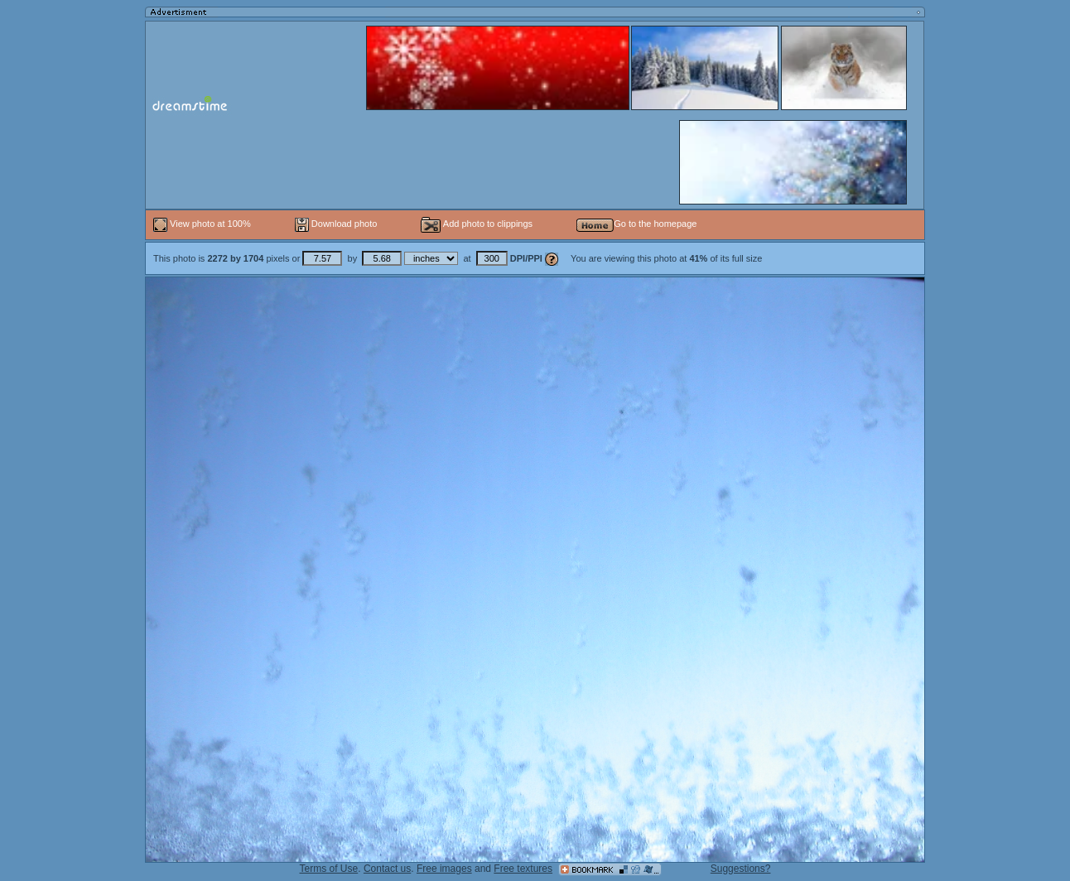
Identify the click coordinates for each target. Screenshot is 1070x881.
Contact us (387, 868)
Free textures (523, 868)
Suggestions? (741, 868)
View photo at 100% (203, 224)
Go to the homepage (636, 224)
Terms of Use (329, 868)
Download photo (336, 224)
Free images (444, 868)
